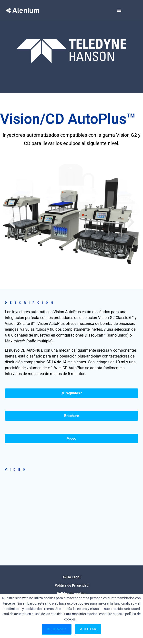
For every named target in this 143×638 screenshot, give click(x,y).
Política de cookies (71, 594)
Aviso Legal (71, 577)
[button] (12, 222)
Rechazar (56, 629)
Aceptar (88, 629)
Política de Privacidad (72, 585)
